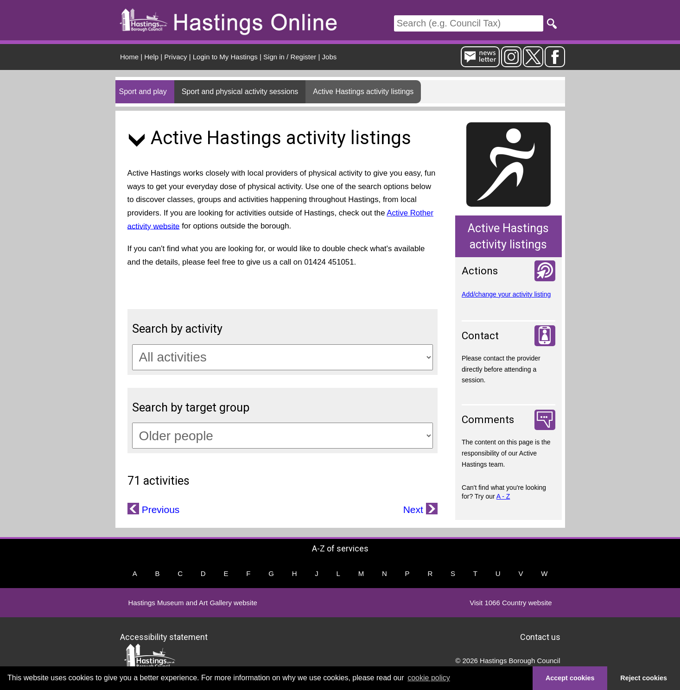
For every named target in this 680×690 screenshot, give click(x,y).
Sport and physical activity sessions (240, 91)
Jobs (329, 57)
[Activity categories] (282, 357)
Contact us (540, 636)
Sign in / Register (289, 57)
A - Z (503, 496)
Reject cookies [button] (643, 678)
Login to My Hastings (225, 57)
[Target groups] (282, 436)
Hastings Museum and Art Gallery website (192, 603)
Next (414, 509)
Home (129, 57)
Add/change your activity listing (506, 294)
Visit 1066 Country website (511, 603)
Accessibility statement (164, 636)
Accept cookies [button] (570, 678)
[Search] (468, 23)
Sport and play (143, 91)
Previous (159, 509)
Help (151, 57)
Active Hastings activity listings (363, 91)
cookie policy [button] (428, 678)
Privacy (175, 57)
